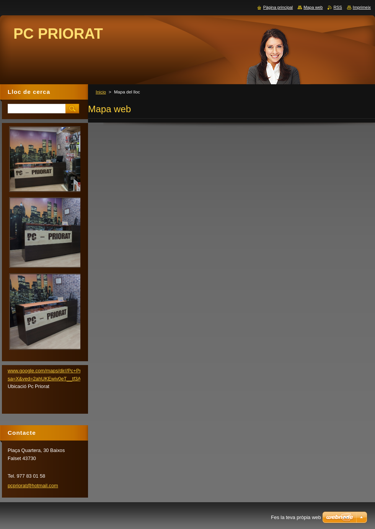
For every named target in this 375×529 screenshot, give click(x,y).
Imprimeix (362, 7)
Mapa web (313, 7)
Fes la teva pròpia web (296, 517)
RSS (337, 7)
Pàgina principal (278, 7)
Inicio (101, 92)
